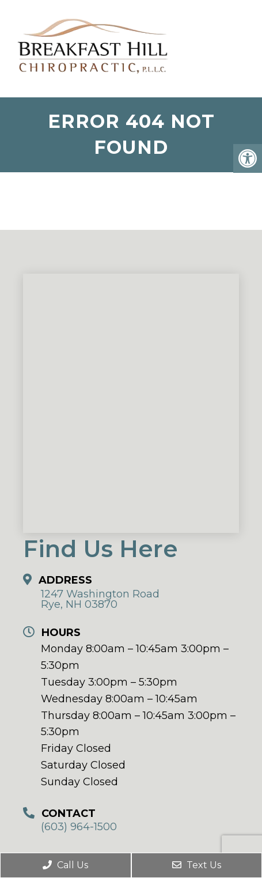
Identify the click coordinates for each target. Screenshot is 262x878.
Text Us (196, 865)
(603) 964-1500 (79, 827)
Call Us (65, 865)
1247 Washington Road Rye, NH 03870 (100, 599)
